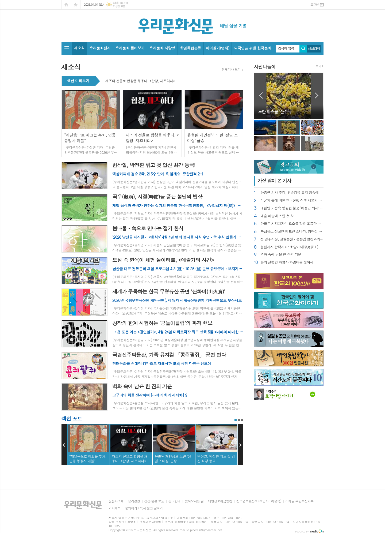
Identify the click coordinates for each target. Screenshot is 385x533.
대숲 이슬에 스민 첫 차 (277, 216)
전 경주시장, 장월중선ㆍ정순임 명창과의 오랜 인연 (292, 239)
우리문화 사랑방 (162, 48)
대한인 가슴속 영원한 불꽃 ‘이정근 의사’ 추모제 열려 (292, 208)
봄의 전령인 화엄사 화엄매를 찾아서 (286, 262)
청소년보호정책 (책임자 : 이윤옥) (258, 501)
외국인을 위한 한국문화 (252, 48)
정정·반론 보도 (154, 501)
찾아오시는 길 (194, 501)
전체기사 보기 (231, 69)
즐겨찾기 (75, 4)
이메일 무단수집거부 (300, 501)
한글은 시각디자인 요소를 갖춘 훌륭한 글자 (292, 224)
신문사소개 (116, 501)
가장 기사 (274, 180)
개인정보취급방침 (220, 501)
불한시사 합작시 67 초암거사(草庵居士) (289, 247)
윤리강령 (134, 501)
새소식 (79, 48)
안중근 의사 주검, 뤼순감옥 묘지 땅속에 (289, 192)
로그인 (314, 4)
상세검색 (314, 48)
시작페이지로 (66, 4)
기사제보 (115, 508)
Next (240, 445)
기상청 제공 (119, 6)
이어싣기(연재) (217, 48)
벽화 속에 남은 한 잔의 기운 (280, 254)
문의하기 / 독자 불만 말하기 (144, 508)
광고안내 (174, 501)
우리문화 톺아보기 (129, 48)
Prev (64, 445)
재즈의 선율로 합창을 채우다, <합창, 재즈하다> (140, 81)
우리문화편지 (99, 48)
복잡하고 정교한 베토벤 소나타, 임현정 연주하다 (292, 231)
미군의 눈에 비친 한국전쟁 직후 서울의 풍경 (292, 200)
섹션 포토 (71, 418)
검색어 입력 (286, 48)
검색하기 (303, 48)
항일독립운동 (190, 48)
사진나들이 (264, 66)
